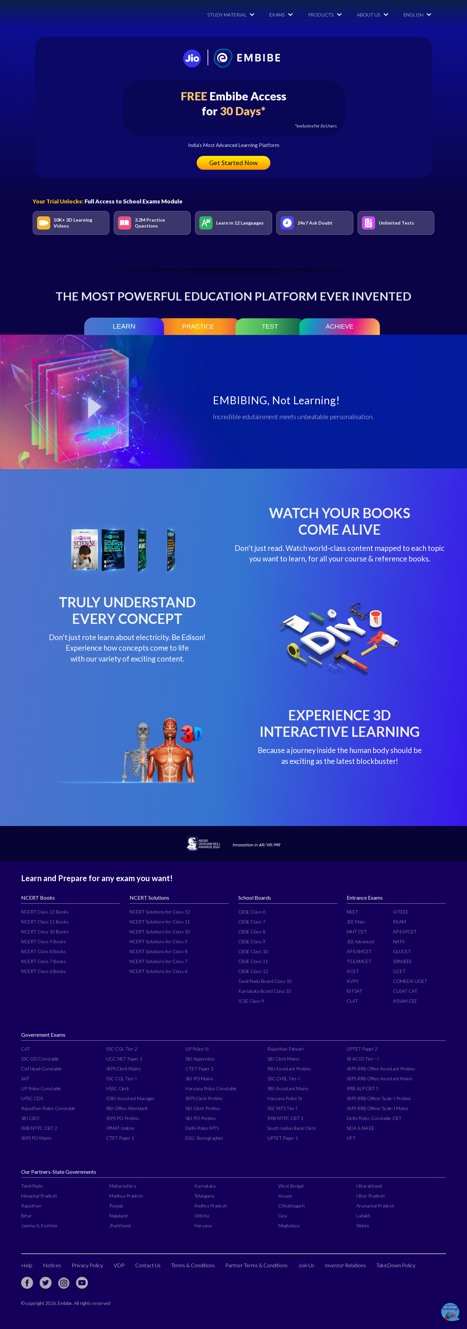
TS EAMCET (359, 961)
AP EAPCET (405, 931)
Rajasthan (31, 1205)
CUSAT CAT (405, 991)
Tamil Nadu (32, 1186)
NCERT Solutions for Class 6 (158, 971)
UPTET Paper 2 (362, 1049)
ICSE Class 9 (251, 1001)
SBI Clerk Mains (283, 1058)
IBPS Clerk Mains (123, 1068)
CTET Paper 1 (120, 1138)
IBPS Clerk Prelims (204, 1098)
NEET (352, 912)
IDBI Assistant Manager (130, 1098)
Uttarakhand (369, 1186)
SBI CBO (30, 1118)
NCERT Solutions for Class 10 (160, 931)
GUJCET (402, 951)
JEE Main (356, 921)
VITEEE (401, 912)
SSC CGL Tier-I (121, 1078)
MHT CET (357, 931)
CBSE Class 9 (251, 941)
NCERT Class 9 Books (43, 941)
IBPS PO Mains (36, 1138)
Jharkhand (120, 1225)
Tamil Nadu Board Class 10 (265, 981)
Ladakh (363, 1215)
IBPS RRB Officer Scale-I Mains (378, 1108)
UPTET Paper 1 (282, 1138)
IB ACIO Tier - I (363, 1058)
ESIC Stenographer (204, 1138)
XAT (25, 1078)
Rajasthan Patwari (285, 1049)
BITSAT (354, 991)
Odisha (201, 1215)
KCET (353, 971)
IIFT (351, 1138)
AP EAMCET (359, 951)
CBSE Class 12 (253, 971)
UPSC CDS (32, 1098)
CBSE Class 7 (251, 921)
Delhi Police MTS (202, 1128)
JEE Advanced (360, 941)
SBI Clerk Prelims (202, 1108)
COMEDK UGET (410, 981)
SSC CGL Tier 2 (121, 1049)
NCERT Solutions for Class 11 (160, 921)
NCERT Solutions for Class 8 (158, 951)
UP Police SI (197, 1049)
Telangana (204, 1196)
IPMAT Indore (120, 1128)
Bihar (26, 1215)
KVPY (353, 981)
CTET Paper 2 (199, 1068)
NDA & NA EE (360, 1128)
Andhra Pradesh (210, 1205)
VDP (119, 1265)
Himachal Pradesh (39, 1196)
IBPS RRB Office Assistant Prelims (381, 1068)
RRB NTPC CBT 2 (39, 1128)
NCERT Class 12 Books (45, 912)
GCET (399, 971)
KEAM (399, 921)
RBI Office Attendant (127, 1108)
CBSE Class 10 (253, 951)
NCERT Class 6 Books (43, 971)
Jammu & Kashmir (39, 1225)
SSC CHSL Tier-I (283, 1078)
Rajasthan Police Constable (48, 1108)
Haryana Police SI (284, 1098)
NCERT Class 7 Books (43, 961)
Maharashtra (122, 1186)
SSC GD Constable (40, 1058)
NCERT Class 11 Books (45, 921)
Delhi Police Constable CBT (374, 1118)
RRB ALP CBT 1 (362, 1088)
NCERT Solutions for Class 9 (158, 941)
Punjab (116, 1205)
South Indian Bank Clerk (291, 1128)
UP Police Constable (41, 1088)
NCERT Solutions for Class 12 (160, 912)
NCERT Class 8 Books (43, 951)
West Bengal (290, 1186)
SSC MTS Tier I (282, 1108)
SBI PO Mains (199, 1078)
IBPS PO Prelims (122, 1118)
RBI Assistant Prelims (289, 1068)
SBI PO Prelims (200, 1118)
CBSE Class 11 (253, 961)
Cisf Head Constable (41, 1068)
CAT (25, 1049)
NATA (399, 941)
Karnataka (204, 1186)
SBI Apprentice (200, 1058)
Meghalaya (288, 1225)
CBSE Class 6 (251, 912)
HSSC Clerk (117, 1088)
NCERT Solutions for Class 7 (158, 961)
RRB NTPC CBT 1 (285, 1118)
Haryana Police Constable (211, 1088)
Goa (282, 1215)
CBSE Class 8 (251, 931)
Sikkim (362, 1225)
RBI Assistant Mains (287, 1088)
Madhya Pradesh (126, 1196)
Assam (285, 1196)
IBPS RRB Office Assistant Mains (379, 1078)
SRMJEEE (402, 961)
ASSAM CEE (405, 1001)
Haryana (203, 1225)
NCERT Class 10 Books (45, 931)
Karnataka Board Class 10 (264, 991)
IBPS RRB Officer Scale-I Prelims (379, 1098)
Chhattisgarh (291, 1205)
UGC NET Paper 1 (124, 1058)
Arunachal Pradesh (375, 1205)
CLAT (352, 1001)
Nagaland (118, 1215)
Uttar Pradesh (370, 1196)
